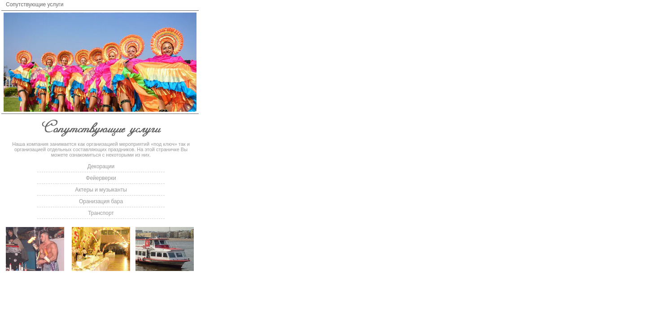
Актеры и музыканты (101, 190)
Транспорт (101, 213)
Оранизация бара (101, 201)
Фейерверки (101, 178)
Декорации (101, 166)
